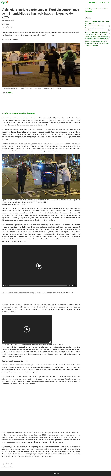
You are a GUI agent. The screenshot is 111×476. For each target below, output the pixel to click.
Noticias (93, 2)
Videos (8, 20)
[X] (11, 27)
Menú (103, 2)
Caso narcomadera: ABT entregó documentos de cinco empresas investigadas (94, 28)
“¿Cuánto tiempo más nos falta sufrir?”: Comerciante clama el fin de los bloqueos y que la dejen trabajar (97, 43)
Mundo (4, 20)
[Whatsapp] (3, 27)
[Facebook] (7, 27)
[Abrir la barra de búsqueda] (109, 2)
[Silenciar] (72, 285)
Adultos (13, 20)
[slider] (38, 285)
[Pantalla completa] (75, 285)
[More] (109, 37)
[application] (39, 266)
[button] (39, 266)
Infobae (10, 93)
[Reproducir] (3, 285)
